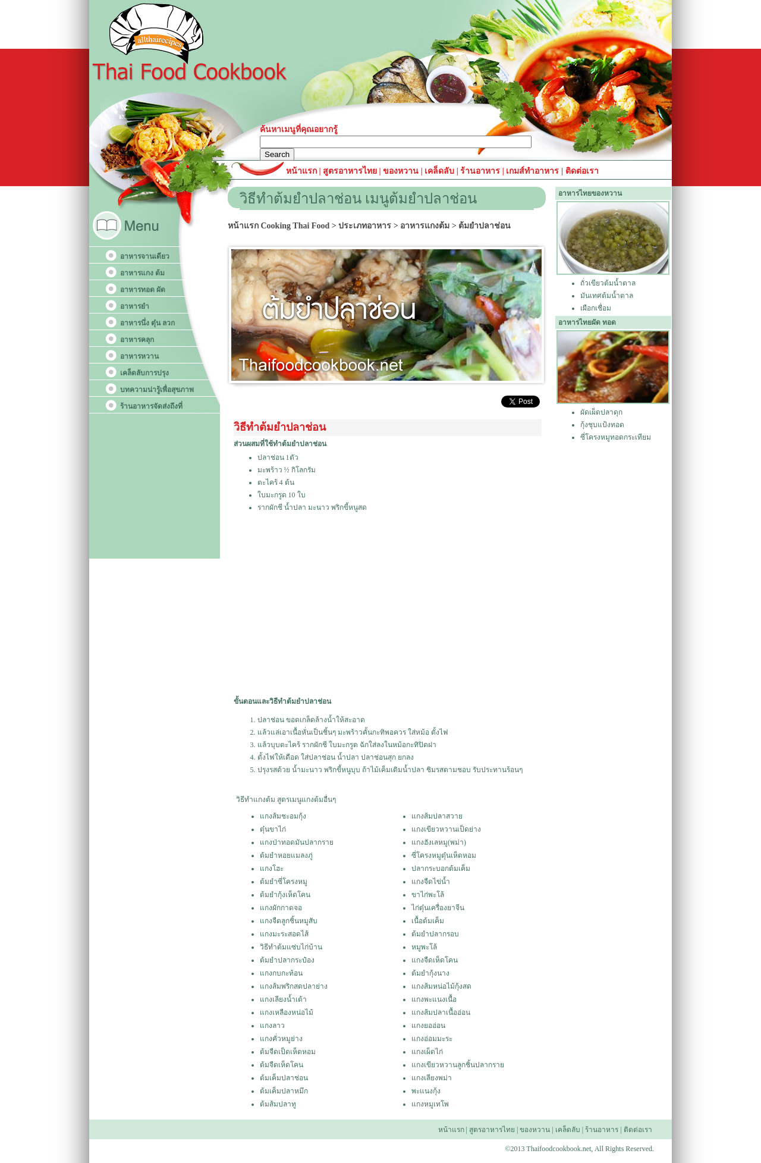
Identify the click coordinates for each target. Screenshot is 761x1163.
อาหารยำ (134, 306)
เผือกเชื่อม (595, 308)
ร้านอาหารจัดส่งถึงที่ (151, 406)
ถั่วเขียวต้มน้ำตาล (608, 283)
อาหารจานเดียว (144, 256)
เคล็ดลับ (439, 171)
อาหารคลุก (137, 340)
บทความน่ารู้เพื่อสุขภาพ (157, 389)
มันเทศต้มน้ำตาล (606, 295)
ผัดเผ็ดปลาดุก (601, 412)
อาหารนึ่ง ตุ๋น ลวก (147, 323)
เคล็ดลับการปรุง (144, 373)
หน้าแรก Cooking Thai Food (278, 225)
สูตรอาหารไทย (349, 171)
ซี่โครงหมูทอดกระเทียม (615, 437)
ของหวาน (402, 171)
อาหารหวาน (139, 356)
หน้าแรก (302, 171)
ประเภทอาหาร (364, 225)
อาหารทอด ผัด (142, 290)
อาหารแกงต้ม (424, 225)
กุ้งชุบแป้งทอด (602, 425)
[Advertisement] (387, 605)
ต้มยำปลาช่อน (484, 225)
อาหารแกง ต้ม (142, 273)
